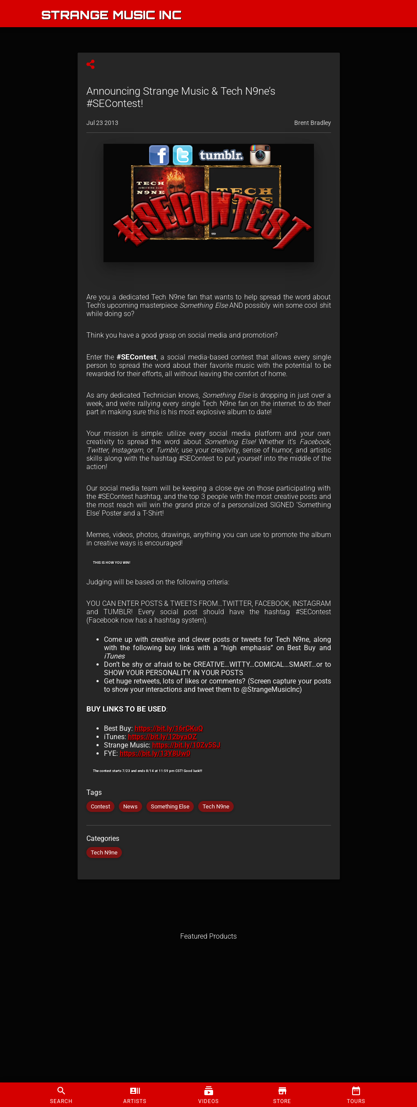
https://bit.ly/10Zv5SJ (186, 745)
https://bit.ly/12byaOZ (162, 737)
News (130, 806)
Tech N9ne (216, 806)
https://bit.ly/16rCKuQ (169, 728)
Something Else (170, 806)
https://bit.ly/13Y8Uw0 (155, 753)
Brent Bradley (312, 122)
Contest (100, 806)
